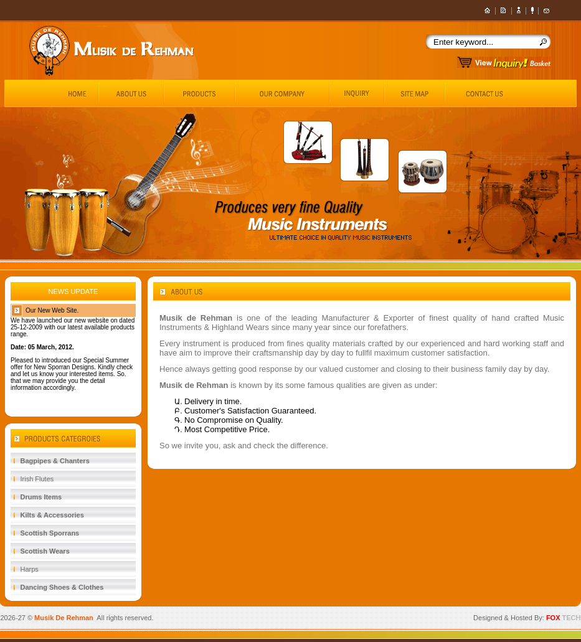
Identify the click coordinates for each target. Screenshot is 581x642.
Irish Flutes (37, 479)
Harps (30, 569)
